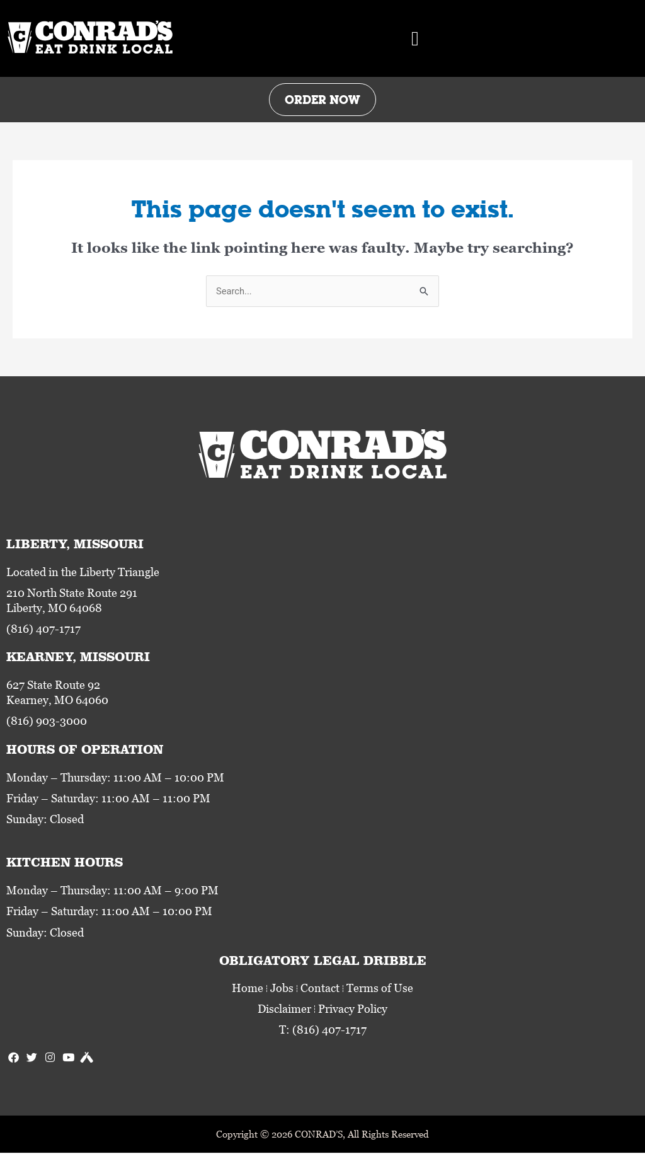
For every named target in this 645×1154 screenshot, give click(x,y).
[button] (415, 38)
